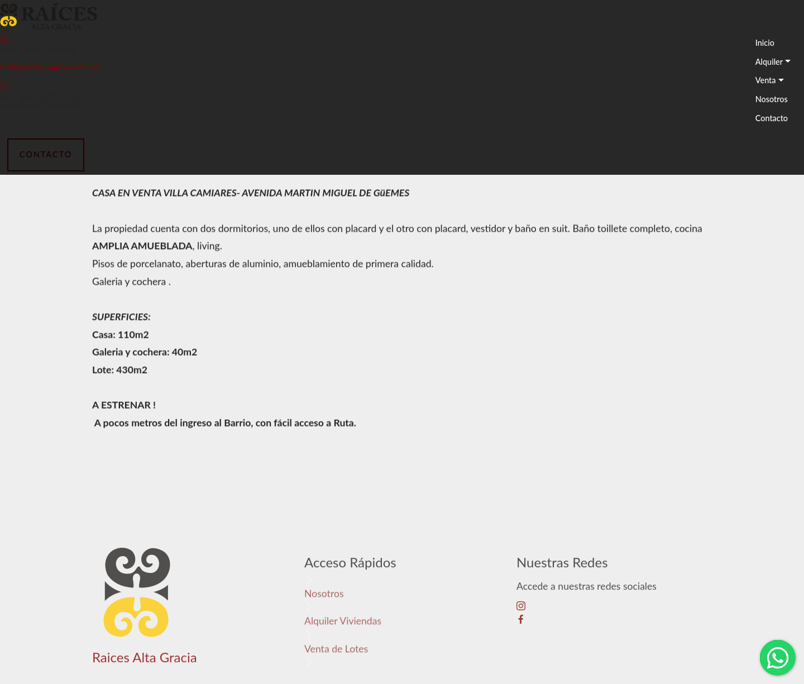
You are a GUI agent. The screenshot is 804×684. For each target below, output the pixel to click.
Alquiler (769, 61)
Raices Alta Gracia (144, 662)
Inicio (764, 42)
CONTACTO (46, 154)
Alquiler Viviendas (342, 623)
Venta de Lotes (336, 651)
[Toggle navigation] (749, 138)
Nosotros (771, 99)
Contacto (771, 118)
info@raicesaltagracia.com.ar (50, 66)
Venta (765, 80)
